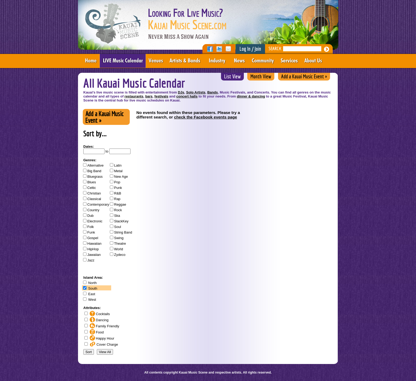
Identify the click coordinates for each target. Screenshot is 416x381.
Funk (91, 232)
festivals (161, 96)
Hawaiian (94, 243)
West (91, 300)
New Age (121, 177)
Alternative (95, 165)
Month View (260, 76)
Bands (212, 92)
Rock (118, 210)
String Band (123, 232)
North (92, 283)
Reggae (120, 204)
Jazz (90, 260)
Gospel (92, 238)
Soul (117, 227)
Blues (91, 182)
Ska (117, 216)
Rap (117, 199)
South (92, 288)
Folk (90, 227)
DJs (181, 92)
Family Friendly (104, 326)
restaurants (133, 96)
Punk (118, 188)
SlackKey (121, 221)
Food (96, 332)
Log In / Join (250, 49)
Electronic (94, 221)
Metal (118, 171)
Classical (94, 199)
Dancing (99, 320)
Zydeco (119, 255)
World (118, 249)
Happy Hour (101, 338)
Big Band (94, 171)
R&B (117, 193)
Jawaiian (94, 255)
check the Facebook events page (205, 117)
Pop (117, 182)
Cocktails (99, 314)
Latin (118, 165)
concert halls (186, 96)
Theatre (120, 243)
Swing (118, 238)
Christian (94, 193)
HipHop (93, 249)
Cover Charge (103, 344)
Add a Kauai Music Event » (304, 76)
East (91, 294)
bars (148, 96)
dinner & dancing (251, 96)
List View (232, 76)
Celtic (91, 188)
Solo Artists (195, 92)
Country (93, 210)
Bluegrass (95, 177)
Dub (90, 216)
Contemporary (98, 204)
